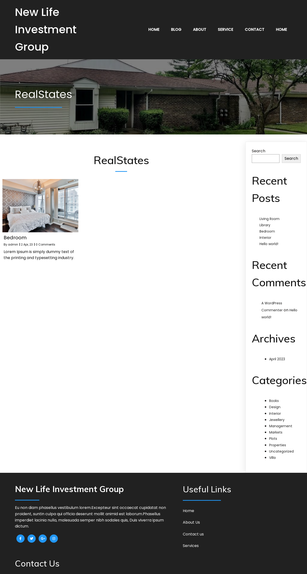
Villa (272, 457)
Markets (275, 432)
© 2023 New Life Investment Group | (138, 566)
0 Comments (45, 244)
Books (274, 400)
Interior (265, 237)
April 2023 (277, 359)
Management (280, 426)
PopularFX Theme (185, 566)
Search (258, 151)
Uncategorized (281, 451)
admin (13, 244)
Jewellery (277, 419)
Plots (273, 438)
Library (264, 225)
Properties (277, 445)
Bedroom (267, 231)
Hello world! (268, 243)
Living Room (269, 218)
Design (274, 407)
